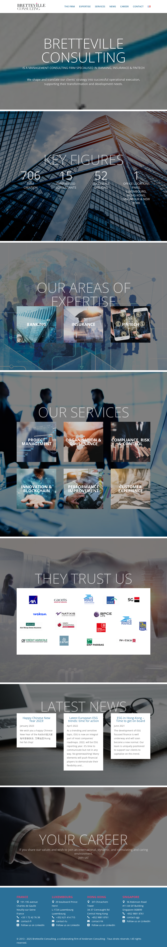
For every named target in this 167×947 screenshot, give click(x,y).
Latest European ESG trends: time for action (83, 719)
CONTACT (138, 6)
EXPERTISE (85, 6)
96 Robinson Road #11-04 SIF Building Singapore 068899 (134, 905)
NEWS (112, 6)
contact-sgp (131, 917)
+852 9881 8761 (98, 917)
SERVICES (100, 6)
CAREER (124, 6)
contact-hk (95, 921)
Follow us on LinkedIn (31, 925)
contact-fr (24, 921)
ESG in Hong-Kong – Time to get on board (130, 719)
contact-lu (59, 921)
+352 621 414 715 (63, 917)
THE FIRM (69, 6)
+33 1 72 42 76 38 (28, 917)
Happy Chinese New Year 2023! (36, 719)
